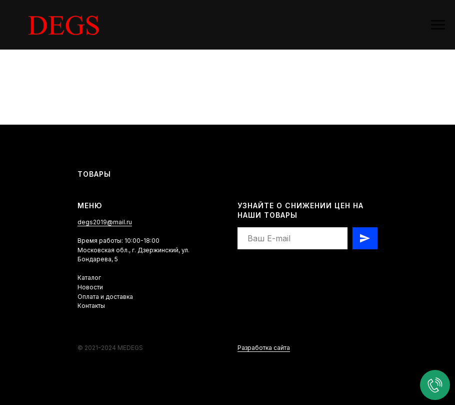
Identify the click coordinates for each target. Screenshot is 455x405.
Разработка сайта (264, 347)
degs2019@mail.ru (105, 222)
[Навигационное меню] (438, 25)
